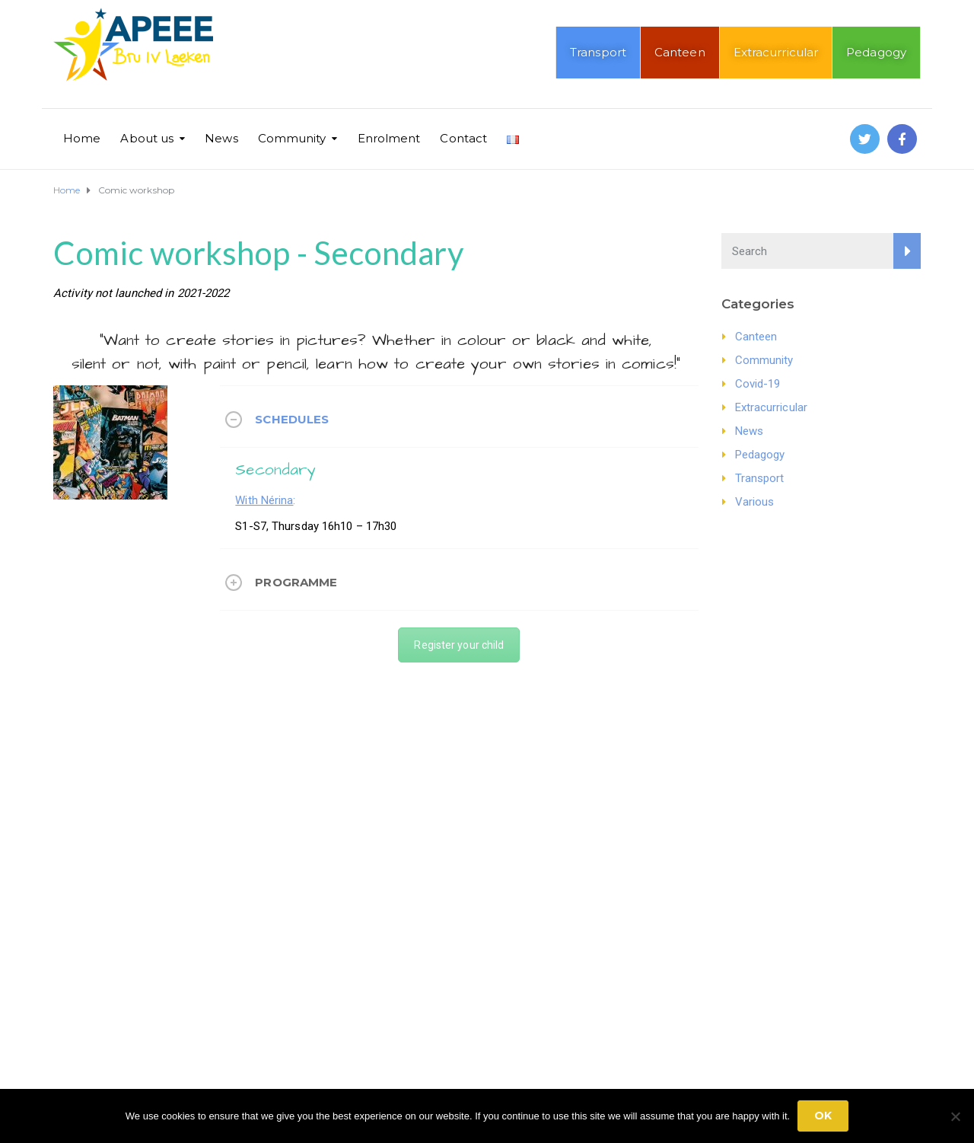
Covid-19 (758, 384)
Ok (823, 1115)
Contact (463, 138)
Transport (598, 52)
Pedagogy (876, 52)
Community (292, 138)
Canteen (679, 52)
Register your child (459, 645)
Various (755, 502)
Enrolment (389, 138)
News (221, 138)
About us (146, 138)
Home (81, 138)
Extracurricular (776, 52)
